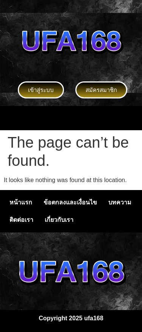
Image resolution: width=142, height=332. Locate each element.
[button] (70, 118)
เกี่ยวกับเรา (59, 220)
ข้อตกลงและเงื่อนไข (70, 202)
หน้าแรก (20, 202)
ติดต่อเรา (21, 220)
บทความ (119, 202)
